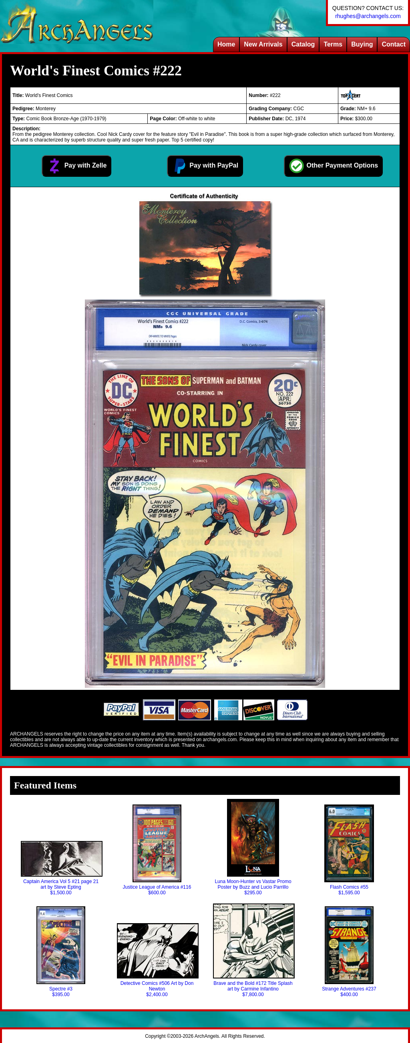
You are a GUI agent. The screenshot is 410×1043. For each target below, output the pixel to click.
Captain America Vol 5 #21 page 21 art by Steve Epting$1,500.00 (61, 868)
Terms (333, 44)
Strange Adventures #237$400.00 (349, 951)
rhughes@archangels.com (368, 16)
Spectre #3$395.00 (61, 951)
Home (226, 44)
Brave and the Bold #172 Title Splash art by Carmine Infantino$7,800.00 (253, 950)
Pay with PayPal (205, 166)
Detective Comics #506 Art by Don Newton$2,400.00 (157, 960)
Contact (394, 44)
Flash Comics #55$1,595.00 (349, 849)
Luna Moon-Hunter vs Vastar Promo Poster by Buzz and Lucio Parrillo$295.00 (253, 847)
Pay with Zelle (76, 166)
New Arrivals (263, 44)
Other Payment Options (333, 166)
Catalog (303, 44)
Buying (362, 44)
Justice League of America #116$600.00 (157, 849)
